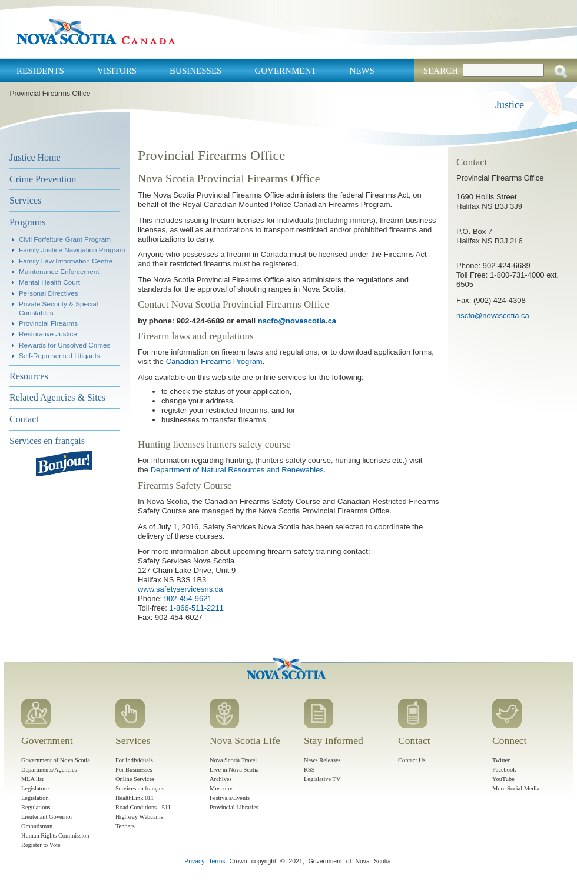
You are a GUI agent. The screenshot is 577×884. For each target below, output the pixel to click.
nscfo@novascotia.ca (297, 320)
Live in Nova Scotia (234, 769)
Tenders (125, 826)
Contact (24, 419)
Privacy (194, 861)
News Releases (322, 760)
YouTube (503, 779)
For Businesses (133, 769)
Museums (221, 788)
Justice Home (35, 157)
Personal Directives (48, 293)
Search (440, 70)
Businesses (195, 70)
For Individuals (134, 760)
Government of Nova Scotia (55, 760)
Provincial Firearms (48, 323)
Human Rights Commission (55, 835)
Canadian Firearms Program (214, 361)
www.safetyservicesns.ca (180, 589)
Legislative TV (322, 779)
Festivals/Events (230, 798)
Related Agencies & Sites (57, 397)
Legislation (35, 798)
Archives (221, 779)
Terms (216, 861)
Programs (27, 222)
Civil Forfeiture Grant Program (65, 239)
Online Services (134, 779)
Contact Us (411, 760)
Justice (509, 105)
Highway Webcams (139, 816)
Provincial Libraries (234, 807)
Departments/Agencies (49, 769)
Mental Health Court (49, 282)
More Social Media (515, 788)
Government (285, 70)
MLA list (32, 779)
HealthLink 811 (134, 798)
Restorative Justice (48, 334)
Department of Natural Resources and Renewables (237, 469)
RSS (309, 769)
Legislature (35, 788)
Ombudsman (36, 826)
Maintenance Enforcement (59, 271)
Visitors (117, 70)
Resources (28, 376)
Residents (40, 70)
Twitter (501, 760)
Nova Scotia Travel (233, 760)
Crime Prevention (42, 179)
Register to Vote (41, 845)
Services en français (47, 441)
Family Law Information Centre (65, 261)
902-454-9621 (188, 598)
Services (25, 200)
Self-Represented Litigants (59, 355)
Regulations (36, 807)
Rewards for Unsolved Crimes (64, 345)
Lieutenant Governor (46, 816)
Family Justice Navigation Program (72, 249)
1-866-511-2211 (196, 607)
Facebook (504, 769)
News (361, 70)
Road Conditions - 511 (143, 807)
